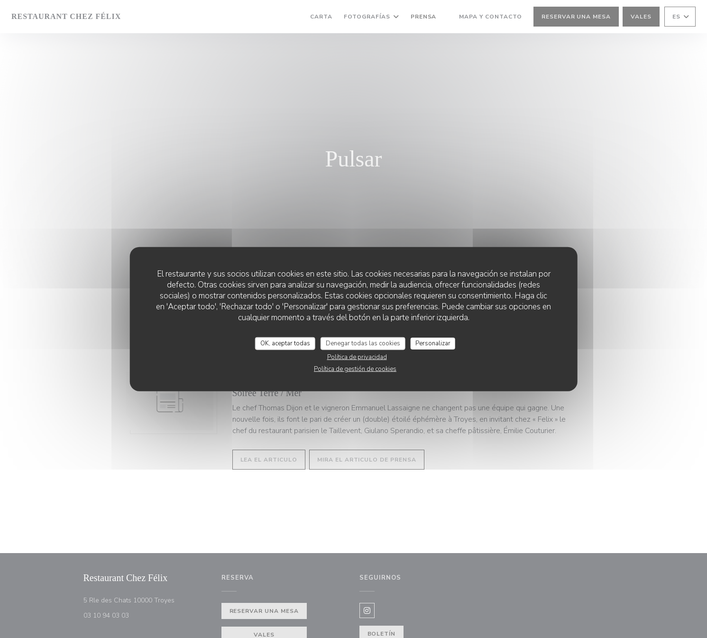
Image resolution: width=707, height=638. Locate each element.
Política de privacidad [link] (357, 357)
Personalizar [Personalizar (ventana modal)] (432, 343)
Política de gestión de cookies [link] (355, 369)
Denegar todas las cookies (363, 343)
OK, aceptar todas (285, 343)
